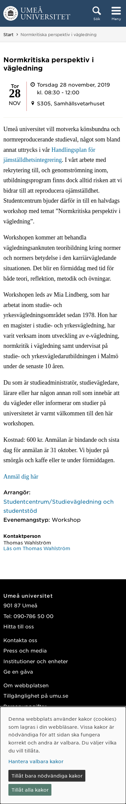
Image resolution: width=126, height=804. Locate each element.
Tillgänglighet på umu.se (35, 695)
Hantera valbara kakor (36, 761)
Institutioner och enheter (35, 661)
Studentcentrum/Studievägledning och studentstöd (58, 506)
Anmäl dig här (20, 476)
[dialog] (63, 755)
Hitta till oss (18, 626)
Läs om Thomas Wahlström (36, 548)
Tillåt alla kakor (30, 790)
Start (8, 34)
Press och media (25, 650)
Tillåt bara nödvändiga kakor (47, 776)
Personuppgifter (24, 706)
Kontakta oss (20, 640)
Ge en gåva (18, 671)
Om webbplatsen (26, 685)
